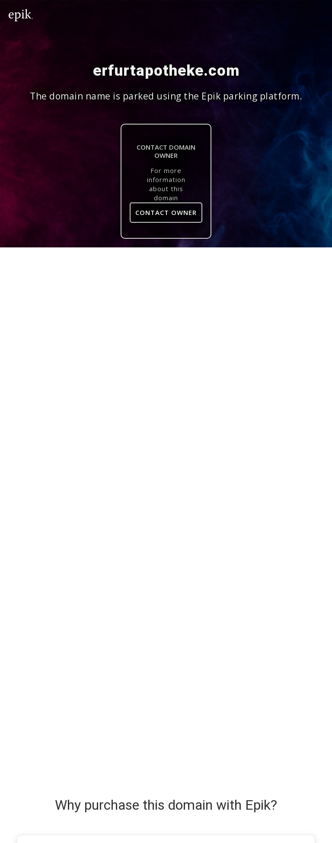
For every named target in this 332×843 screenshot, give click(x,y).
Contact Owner (166, 212)
